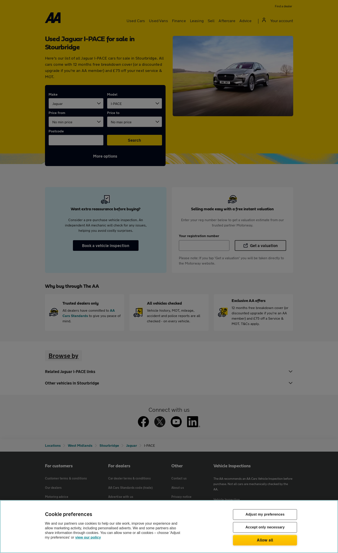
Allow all (265, 540)
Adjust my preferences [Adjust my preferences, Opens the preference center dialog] (265, 514)
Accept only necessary (265, 527)
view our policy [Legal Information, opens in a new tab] (88, 537)
